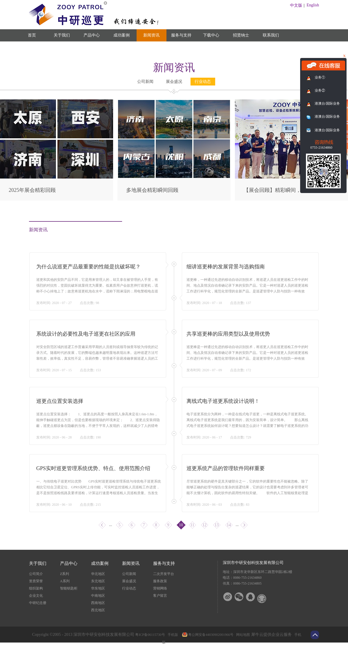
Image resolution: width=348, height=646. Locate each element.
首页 (32, 35)
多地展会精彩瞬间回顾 (152, 190)
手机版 (172, 635)
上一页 (102, 525)
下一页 (244, 525)
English (313, 5)
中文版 (296, 5)
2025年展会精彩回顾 (32, 190)
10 (181, 525)
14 (229, 525)
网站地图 (242, 635)
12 (204, 525)
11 (192, 525)
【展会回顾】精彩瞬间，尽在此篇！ (285, 190)
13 (217, 525)
